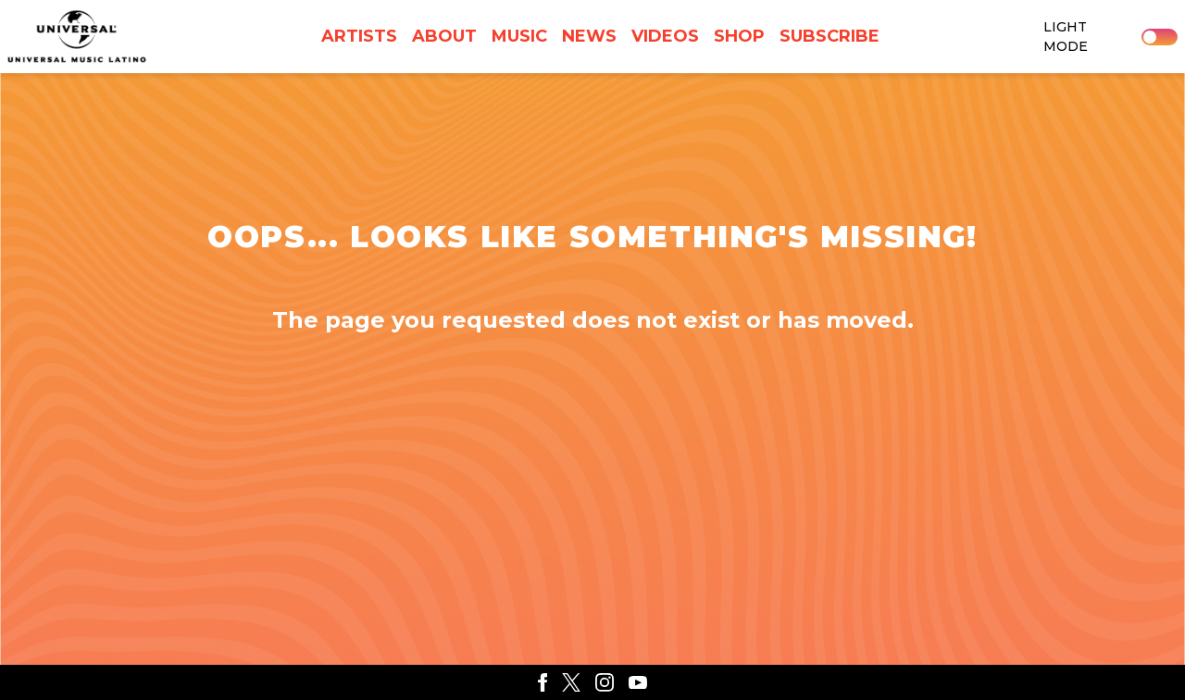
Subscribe (829, 36)
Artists (359, 36)
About (444, 36)
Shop (739, 36)
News (589, 36)
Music (519, 36)
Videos (665, 36)
